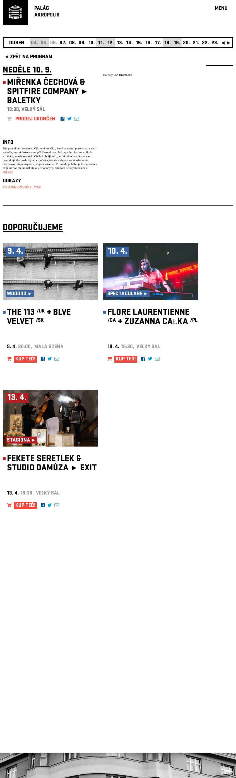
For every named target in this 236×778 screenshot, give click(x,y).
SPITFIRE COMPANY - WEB (22, 186)
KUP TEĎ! (25, 359)
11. (101, 43)
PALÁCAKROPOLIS (46, 12)
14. (129, 43)
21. (196, 43)
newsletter (197, 637)
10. (91, 43)
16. (148, 43)
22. (205, 43)
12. (110, 43)
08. (72, 43)
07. (63, 43)
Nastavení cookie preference (25, 702)
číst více (8, 171)
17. (158, 43)
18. (167, 43)
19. (177, 43)
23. (214, 43)
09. (82, 43)
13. (120, 43)
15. (139, 43)
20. (186, 43)
